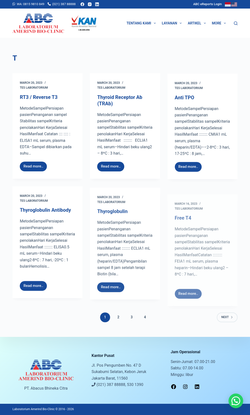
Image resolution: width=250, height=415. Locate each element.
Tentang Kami (142, 23)
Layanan (173, 23)
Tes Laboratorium (34, 88)
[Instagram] (90, 4)
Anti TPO (184, 103)
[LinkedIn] (97, 4)
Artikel (198, 23)
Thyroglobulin (112, 233)
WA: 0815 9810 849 (30, 4)
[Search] (236, 23)
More (220, 23)
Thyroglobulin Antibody (45, 215)
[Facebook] (82, 4)
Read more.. (34, 165)
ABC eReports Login (207, 4)
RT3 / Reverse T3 (38, 97)
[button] (236, 401)
